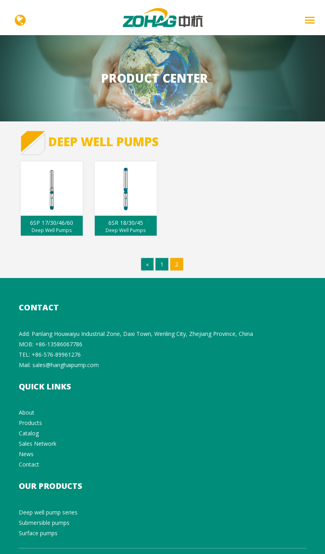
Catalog (29, 433)
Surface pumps (38, 533)
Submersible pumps (44, 522)
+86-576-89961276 (56, 354)
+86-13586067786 (58, 344)
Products (30, 423)
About (26, 412)
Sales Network (37, 443)
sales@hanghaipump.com (65, 365)
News (26, 454)
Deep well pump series (48, 512)
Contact (29, 464)
